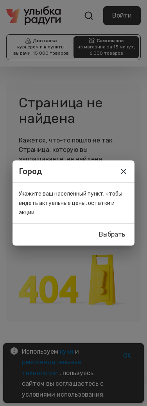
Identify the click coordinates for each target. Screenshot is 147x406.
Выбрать (112, 234)
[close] (123, 171)
